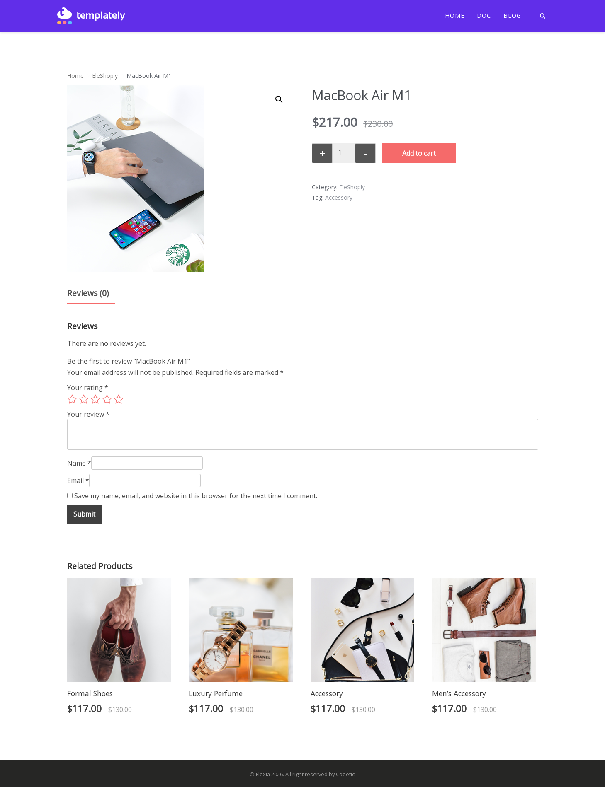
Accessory (338, 197)
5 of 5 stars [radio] (119, 399)
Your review (88, 414)
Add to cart (419, 153)
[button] (279, 99)
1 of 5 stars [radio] (72, 399)
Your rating (87, 387)
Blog (512, 16)
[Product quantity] (343, 152)
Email (78, 480)
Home (454, 16)
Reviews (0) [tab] (88, 293)
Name (79, 463)
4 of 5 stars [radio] (107, 399)
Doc (484, 16)
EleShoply (105, 76)
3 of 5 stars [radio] (95, 399)
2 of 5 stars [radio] (84, 399)
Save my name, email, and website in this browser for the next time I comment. (195, 495)
